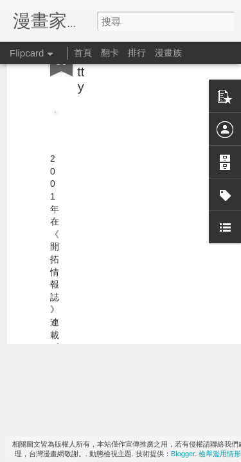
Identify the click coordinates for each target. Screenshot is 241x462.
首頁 (83, 52)
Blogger (183, 454)
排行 (137, 52)
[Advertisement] (130, 80)
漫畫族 (168, 52)
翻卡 (110, 52)
